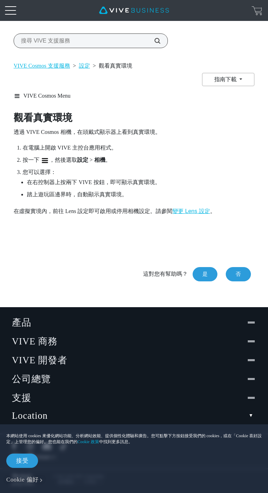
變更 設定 (191, 211)
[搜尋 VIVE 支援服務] (154, 41)
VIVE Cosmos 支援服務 (42, 66)
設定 (84, 66)
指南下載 (226, 79)
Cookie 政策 (88, 441)
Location (134, 415)
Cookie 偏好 (22, 479)
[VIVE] (134, 10)
